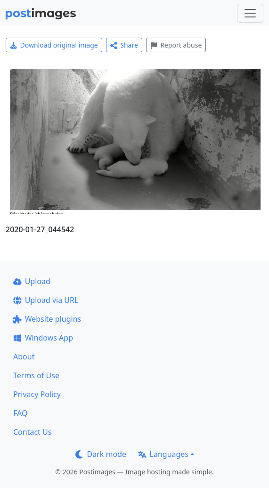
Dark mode (100, 454)
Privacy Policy (37, 394)
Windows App (43, 338)
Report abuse (176, 45)
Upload (31, 281)
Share (124, 45)
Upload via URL (45, 300)
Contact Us (32, 432)
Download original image (54, 45)
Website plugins (47, 319)
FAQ (20, 413)
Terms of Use (36, 375)
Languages (163, 454)
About (23, 356)
